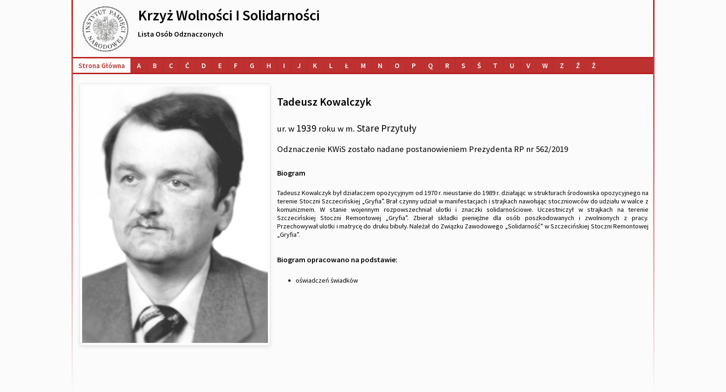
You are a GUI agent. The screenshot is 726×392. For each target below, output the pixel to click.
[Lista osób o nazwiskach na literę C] (171, 65)
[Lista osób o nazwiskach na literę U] (512, 65)
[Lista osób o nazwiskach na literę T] (495, 65)
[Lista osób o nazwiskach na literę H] (269, 65)
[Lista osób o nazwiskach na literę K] (315, 65)
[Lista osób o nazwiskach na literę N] (380, 65)
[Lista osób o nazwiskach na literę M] (363, 65)
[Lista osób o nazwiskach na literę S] (463, 65)
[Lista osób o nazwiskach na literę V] (528, 65)
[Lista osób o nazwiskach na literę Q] (430, 65)
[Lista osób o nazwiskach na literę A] (138, 65)
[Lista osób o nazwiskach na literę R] (447, 65)
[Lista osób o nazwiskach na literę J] (299, 65)
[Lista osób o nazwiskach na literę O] (397, 65)
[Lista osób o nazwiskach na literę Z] (562, 65)
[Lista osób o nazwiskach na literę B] (154, 65)
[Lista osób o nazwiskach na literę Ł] (346, 65)
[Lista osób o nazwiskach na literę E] (220, 65)
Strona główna (101, 65)
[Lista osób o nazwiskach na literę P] (413, 65)
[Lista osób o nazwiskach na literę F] (235, 65)
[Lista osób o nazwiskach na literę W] (545, 65)
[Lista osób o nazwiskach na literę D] (204, 65)
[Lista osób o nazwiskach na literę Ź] (577, 65)
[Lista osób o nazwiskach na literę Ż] (593, 65)
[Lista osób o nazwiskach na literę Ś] (479, 65)
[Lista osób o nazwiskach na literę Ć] (187, 65)
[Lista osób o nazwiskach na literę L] (331, 65)
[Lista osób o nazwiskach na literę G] (252, 65)
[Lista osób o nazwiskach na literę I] (284, 65)
